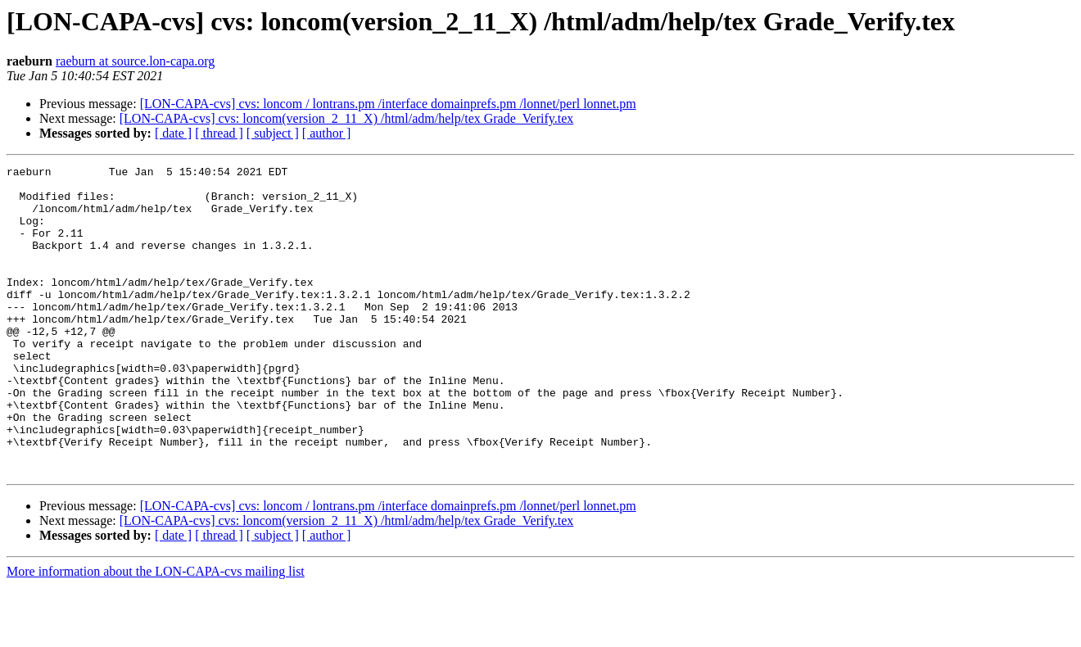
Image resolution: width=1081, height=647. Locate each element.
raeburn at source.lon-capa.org (135, 61)
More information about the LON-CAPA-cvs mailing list (156, 633)
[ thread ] (219, 133)
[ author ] (326, 133)
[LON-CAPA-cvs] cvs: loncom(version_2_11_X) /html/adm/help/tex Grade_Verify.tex (347, 118)
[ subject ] (273, 133)
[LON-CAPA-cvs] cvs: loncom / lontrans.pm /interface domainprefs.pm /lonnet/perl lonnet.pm (388, 104)
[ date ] (173, 133)
